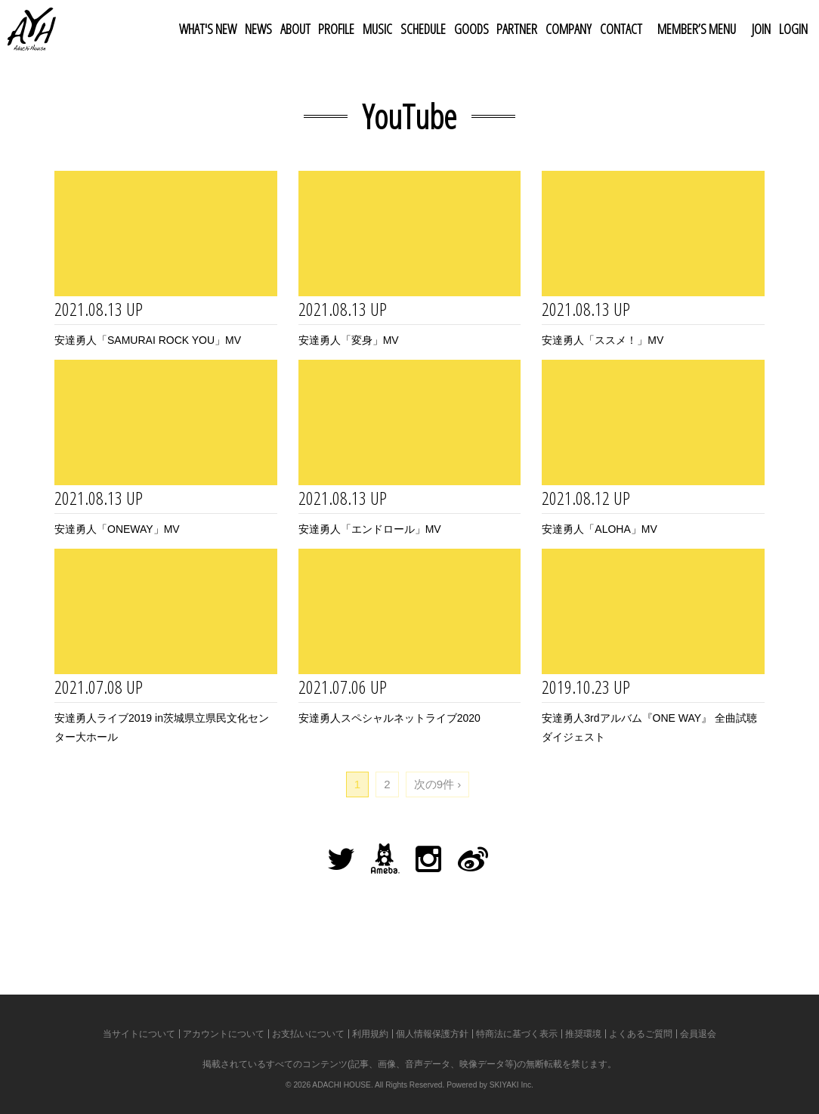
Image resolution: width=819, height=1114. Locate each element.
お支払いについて (308, 1034)
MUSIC (377, 29)
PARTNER (516, 29)
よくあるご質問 (640, 1034)
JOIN (761, 29)
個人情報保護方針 (432, 1034)
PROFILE (336, 29)
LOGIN (793, 29)
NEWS (258, 29)
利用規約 (370, 1034)
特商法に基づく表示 (517, 1034)
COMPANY (568, 29)
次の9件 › (438, 784)
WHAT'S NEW (207, 29)
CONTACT (621, 29)
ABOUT (295, 29)
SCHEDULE (423, 29)
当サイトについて (139, 1034)
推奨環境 (583, 1034)
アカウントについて (223, 1034)
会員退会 (698, 1034)
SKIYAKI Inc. (511, 1085)
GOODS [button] (471, 29)
